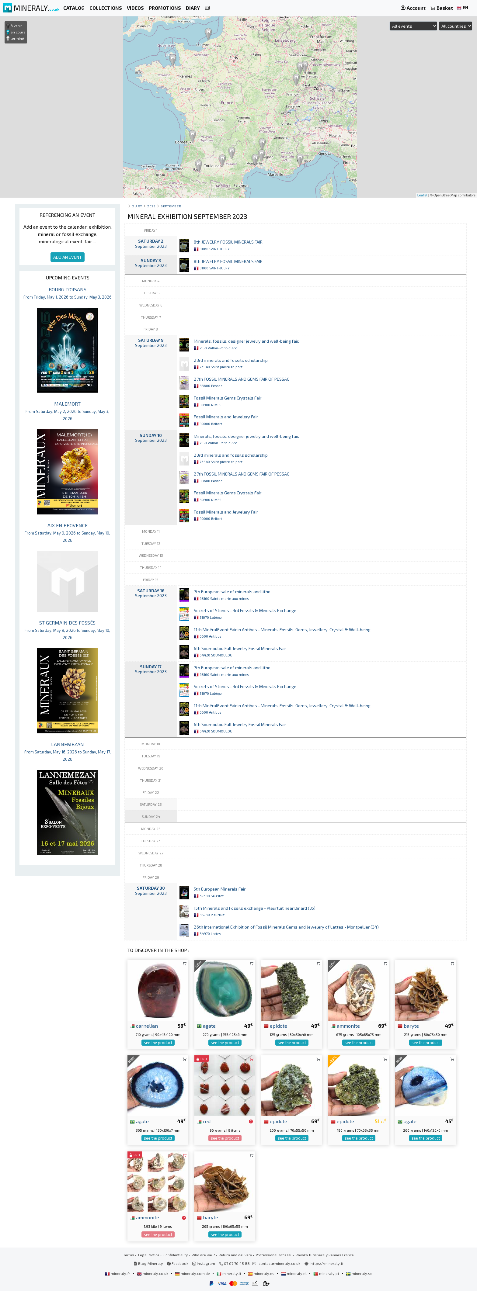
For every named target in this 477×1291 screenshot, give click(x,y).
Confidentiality (175, 1255)
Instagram (203, 1263)
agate (206, 1026)
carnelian (144, 1026)
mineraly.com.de (193, 1273)
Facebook (177, 1263)
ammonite (345, 1026)
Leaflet (422, 195)
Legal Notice (148, 1255)
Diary (137, 206)
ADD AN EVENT (67, 257)
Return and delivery (235, 1255)
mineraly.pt (326, 1273)
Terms (128, 1255)
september (171, 206)
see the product (158, 1042)
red (204, 1121)
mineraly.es (261, 1273)
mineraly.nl (294, 1273)
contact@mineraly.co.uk (279, 1263)
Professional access (274, 1255)
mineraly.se (359, 1273)
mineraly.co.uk (153, 1273)
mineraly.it (229, 1273)
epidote (275, 1026)
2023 (151, 206)
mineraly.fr (118, 1273)
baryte (408, 1026)
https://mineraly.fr (327, 1263)
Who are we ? (203, 1255)
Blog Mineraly (148, 1263)
